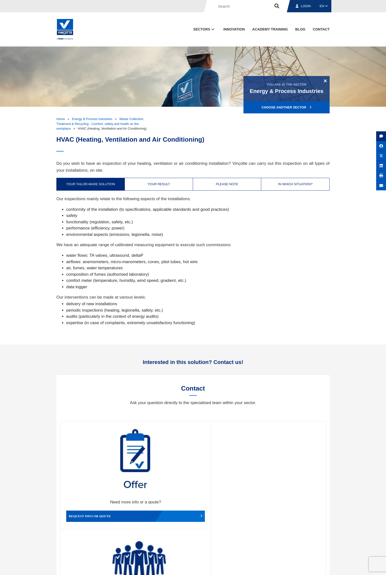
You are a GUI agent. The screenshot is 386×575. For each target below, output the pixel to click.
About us (241, 544)
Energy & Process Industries (92, 119)
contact (321, 29)
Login (303, 6)
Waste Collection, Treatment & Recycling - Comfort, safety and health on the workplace (100, 123)
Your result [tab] (158, 184)
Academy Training (270, 29)
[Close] (325, 80)
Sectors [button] (204, 29)
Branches (269, 544)
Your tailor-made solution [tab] (90, 184)
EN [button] (324, 6)
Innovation (234, 29)
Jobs (296, 544)
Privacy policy (317, 566)
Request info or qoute (93, 477)
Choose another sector (287, 107)
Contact (321, 544)
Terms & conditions (222, 566)
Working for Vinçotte (160, 477)
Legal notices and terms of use (260, 566)
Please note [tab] (227, 184)
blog (300, 29)
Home (60, 119)
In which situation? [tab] (295, 184)
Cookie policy (294, 566)
